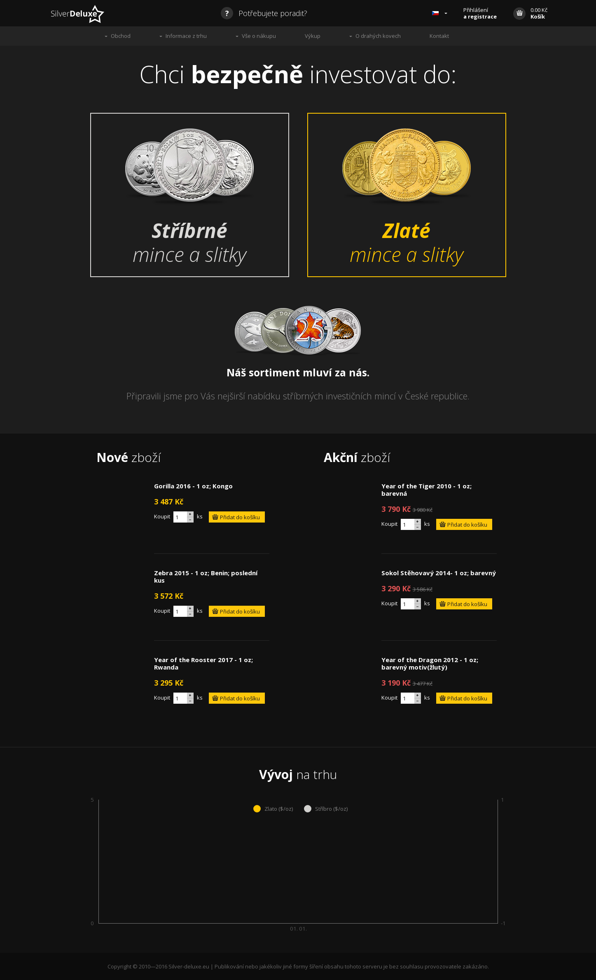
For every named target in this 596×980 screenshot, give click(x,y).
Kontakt (439, 36)
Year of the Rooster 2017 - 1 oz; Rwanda (203, 663)
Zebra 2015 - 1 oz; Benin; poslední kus (205, 576)
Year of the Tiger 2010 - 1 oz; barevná (426, 489)
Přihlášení (480, 13)
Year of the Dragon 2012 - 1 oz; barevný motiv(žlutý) (429, 663)
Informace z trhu (186, 36)
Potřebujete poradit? (264, 13)
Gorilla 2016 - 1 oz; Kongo (193, 486)
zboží (128, 457)
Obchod (121, 36)
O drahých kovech (378, 36)
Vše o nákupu (259, 36)
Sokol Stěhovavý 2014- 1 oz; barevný (438, 573)
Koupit (162, 516)
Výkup (312, 36)
